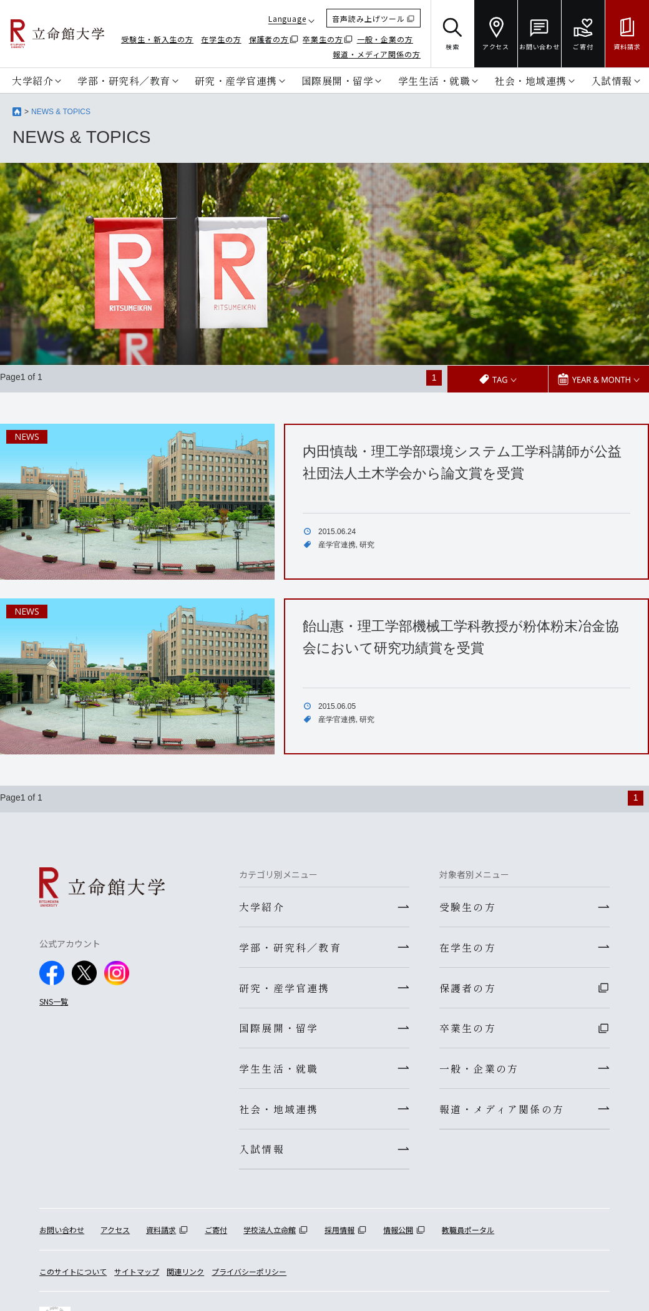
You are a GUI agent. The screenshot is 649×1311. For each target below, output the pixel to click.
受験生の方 (467, 906)
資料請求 (161, 1235)
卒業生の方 (323, 39)
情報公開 (398, 1235)
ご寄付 (216, 1235)
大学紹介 (32, 80)
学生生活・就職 (434, 80)
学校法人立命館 (269, 1235)
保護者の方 (269, 39)
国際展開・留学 (337, 80)
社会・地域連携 (530, 80)
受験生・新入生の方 (157, 39)
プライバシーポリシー (249, 1276)
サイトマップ (136, 1276)
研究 (366, 544)
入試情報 (611, 80)
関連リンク (185, 1276)
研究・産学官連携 (236, 80)
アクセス (115, 1235)
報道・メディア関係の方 (377, 54)
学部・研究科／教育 (123, 80)
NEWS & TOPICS (60, 111)
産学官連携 (337, 544)
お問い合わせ (61, 1235)
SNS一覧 (53, 1000)
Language (287, 18)
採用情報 (339, 1235)
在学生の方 (221, 39)
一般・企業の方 (385, 39)
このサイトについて (73, 1276)
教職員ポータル (468, 1235)
